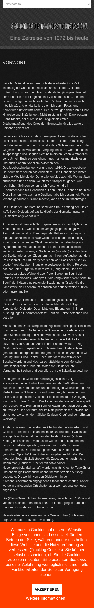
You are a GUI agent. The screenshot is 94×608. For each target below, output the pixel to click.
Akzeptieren (47, 589)
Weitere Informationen (45, 598)
